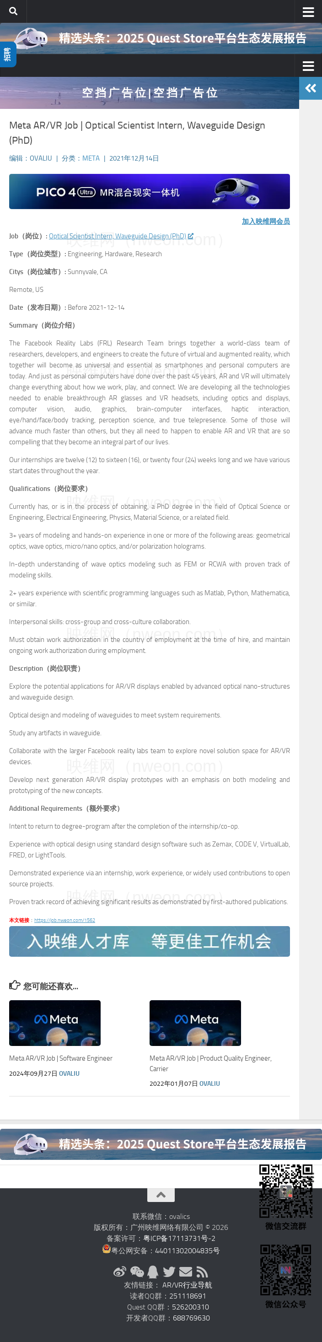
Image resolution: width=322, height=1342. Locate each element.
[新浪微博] (119, 1272)
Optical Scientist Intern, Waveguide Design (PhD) (121, 236)
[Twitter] (169, 1272)
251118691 (187, 1296)
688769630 (191, 1318)
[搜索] (13, 11)
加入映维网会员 (266, 221)
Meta (91, 158)
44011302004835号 (187, 1250)
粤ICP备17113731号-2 (179, 1238)
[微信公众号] (136, 1272)
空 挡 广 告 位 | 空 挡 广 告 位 (149, 92)
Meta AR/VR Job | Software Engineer (61, 1058)
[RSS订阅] (202, 1272)
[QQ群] (152, 1272)
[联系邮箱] (185, 1272)
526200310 (190, 1307)
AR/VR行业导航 (187, 1285)
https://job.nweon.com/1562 (64, 920)
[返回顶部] (161, 1195)
